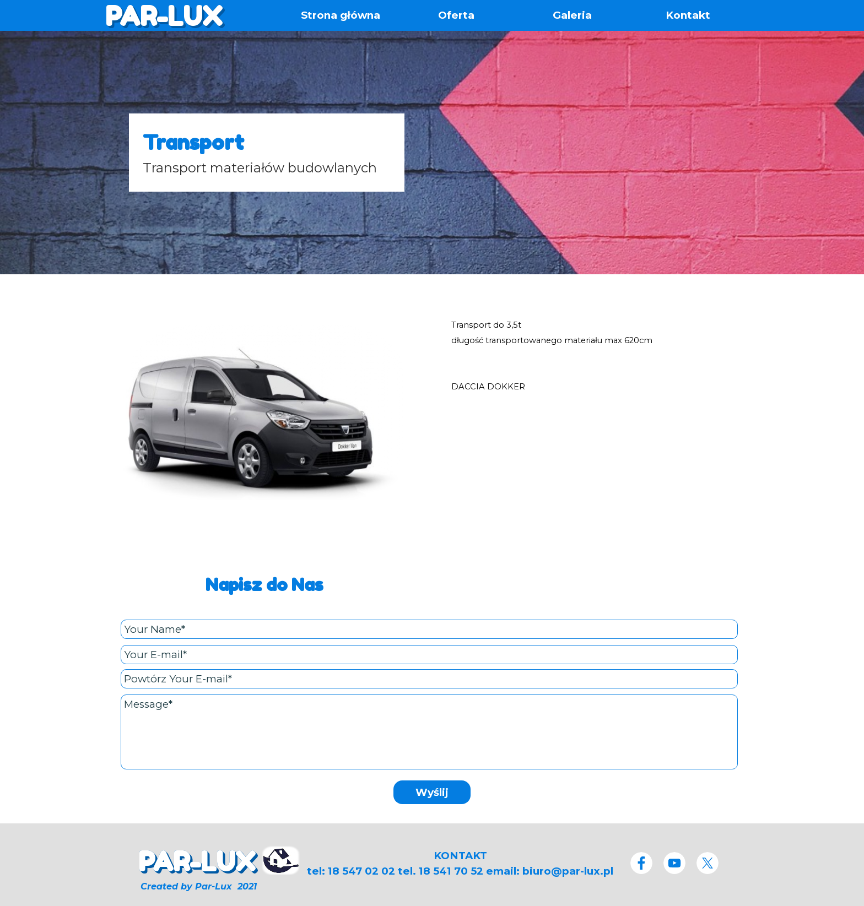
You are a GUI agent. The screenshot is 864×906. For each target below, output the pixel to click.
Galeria (572, 15)
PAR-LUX (163, 16)
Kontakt (688, 15)
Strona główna (340, 15)
